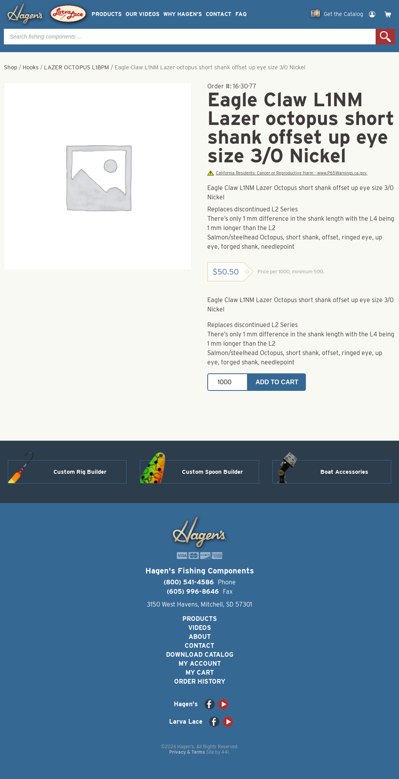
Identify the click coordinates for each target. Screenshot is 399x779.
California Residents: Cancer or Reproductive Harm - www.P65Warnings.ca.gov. (287, 173)
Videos (199, 627)
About (200, 636)
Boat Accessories (344, 471)
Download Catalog (199, 654)
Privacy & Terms (187, 752)
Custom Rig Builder (79, 471)
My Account (199, 663)
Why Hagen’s (182, 14)
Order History (199, 681)
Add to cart (277, 382)
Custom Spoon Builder (212, 471)
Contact (218, 14)
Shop (10, 67)
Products (107, 14)
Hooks (31, 67)
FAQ (241, 14)
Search (385, 36)
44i (225, 752)
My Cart (199, 672)
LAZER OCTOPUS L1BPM (76, 67)
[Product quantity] (227, 382)
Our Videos (142, 14)
